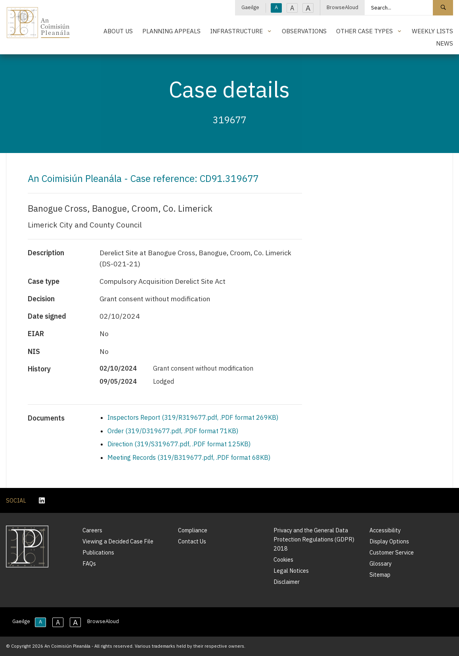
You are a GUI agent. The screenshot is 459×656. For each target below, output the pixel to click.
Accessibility (385, 530)
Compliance (192, 530)
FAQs (89, 563)
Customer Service (391, 552)
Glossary (380, 563)
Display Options (389, 541)
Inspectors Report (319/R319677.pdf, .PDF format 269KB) (192, 417)
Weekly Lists (432, 31)
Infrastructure (236, 31)
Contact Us (192, 541)
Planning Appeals (171, 31)
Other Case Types (364, 31)
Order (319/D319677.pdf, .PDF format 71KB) (172, 431)
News (444, 43)
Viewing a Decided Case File (117, 541)
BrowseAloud (342, 7)
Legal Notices (291, 570)
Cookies (283, 559)
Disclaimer (286, 581)
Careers (92, 530)
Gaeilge (250, 7)
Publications (98, 552)
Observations (304, 31)
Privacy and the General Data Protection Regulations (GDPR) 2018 (313, 539)
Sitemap (379, 574)
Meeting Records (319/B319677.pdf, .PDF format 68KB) (188, 457)
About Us (118, 31)
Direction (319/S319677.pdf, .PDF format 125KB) (179, 444)
